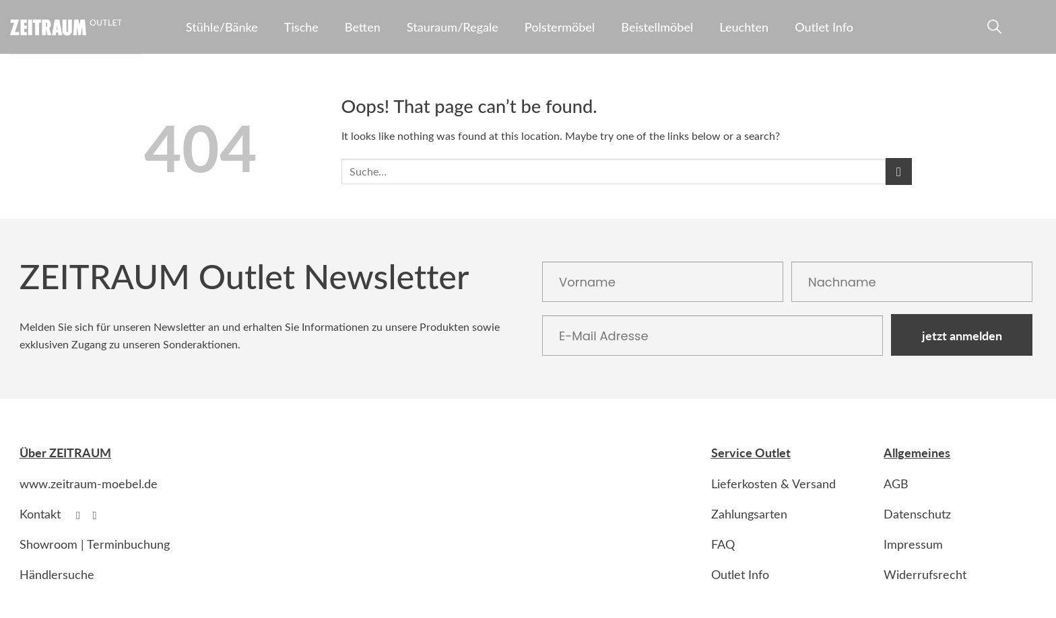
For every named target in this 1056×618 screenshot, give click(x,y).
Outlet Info (824, 27)
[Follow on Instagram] (98, 515)
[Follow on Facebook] (81, 515)
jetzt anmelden (962, 335)
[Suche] (992, 29)
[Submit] (899, 171)
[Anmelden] (1017, 29)
